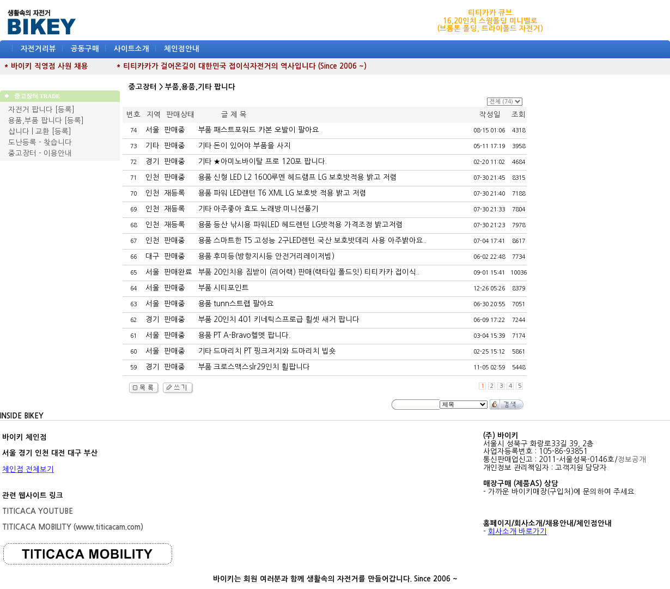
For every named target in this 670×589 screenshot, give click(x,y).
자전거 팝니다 (30, 109)
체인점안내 (181, 48)
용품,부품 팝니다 (35, 120)
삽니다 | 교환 (29, 131)
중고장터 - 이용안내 (40, 153)
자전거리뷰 (38, 48)
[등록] (65, 109)
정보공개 (632, 459)
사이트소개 (131, 48)
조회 (518, 114)
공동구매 (85, 48)
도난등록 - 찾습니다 (40, 142)
